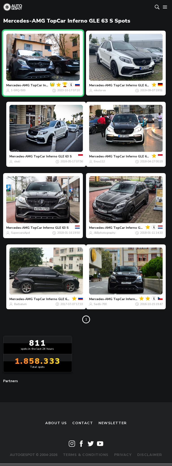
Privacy (123, 454)
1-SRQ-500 (18, 90)
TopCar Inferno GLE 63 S (132, 85)
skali (17, 161)
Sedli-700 (100, 304)
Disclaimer (149, 454)
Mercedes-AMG (18, 85)
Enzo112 (99, 161)
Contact (82, 423)
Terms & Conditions (86, 454)
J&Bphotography (104, 233)
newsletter (113, 423)
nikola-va (100, 90)
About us (56, 423)
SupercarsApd (20, 233)
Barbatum (20, 304)
